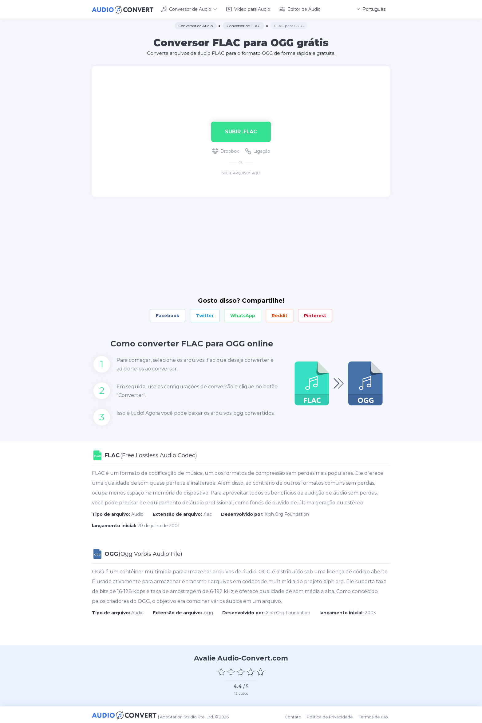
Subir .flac (241, 130)
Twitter (205, 314)
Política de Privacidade (333, 714)
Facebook (167, 314)
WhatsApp (242, 314)
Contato (297, 714)
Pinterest (315, 314)
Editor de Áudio (300, 8)
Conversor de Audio (189, 8)
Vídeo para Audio (248, 8)
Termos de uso (375, 714)
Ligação (257, 150)
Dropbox (225, 150)
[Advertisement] (241, 85)
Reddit (279, 314)
